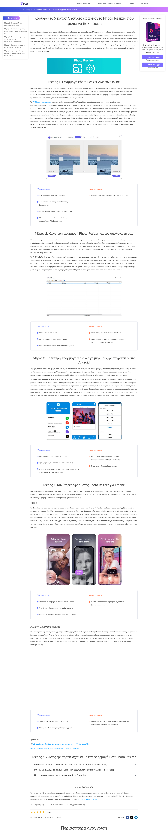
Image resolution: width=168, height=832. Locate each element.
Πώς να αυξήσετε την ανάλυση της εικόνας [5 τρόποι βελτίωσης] (55, 748)
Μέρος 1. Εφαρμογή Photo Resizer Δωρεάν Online (13, 24)
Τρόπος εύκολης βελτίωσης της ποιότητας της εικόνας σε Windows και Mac (60, 744)
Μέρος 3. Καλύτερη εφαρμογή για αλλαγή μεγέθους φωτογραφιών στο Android (14, 39)
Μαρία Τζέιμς (39, 805)
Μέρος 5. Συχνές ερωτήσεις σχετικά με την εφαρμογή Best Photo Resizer (14, 53)
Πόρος (131, 3)
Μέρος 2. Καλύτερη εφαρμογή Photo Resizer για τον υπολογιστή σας (15, 31)
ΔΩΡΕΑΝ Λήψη (152, 57)
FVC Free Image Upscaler (42, 102)
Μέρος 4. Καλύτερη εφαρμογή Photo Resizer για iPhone (14, 46)
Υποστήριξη (143, 3)
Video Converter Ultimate (152, 19)
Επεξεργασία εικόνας (40, 9)
